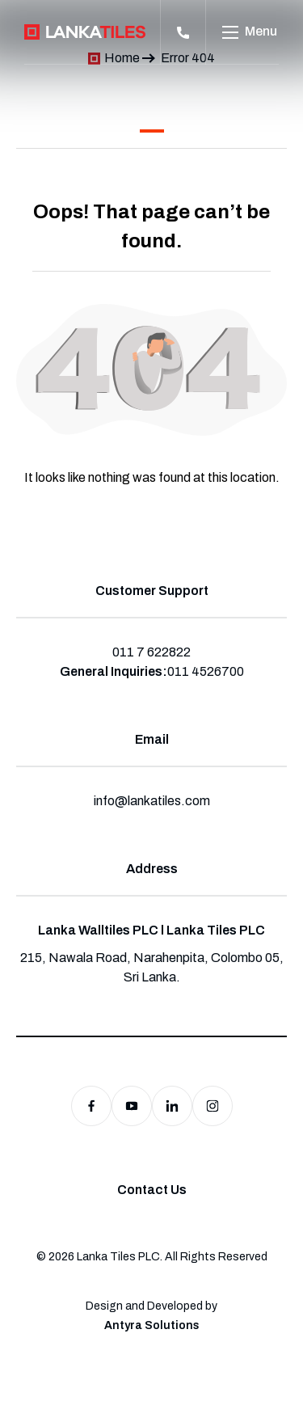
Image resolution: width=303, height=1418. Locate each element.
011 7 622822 (151, 652)
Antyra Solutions (152, 1325)
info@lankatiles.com (152, 801)
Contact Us (152, 1189)
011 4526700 (205, 671)
